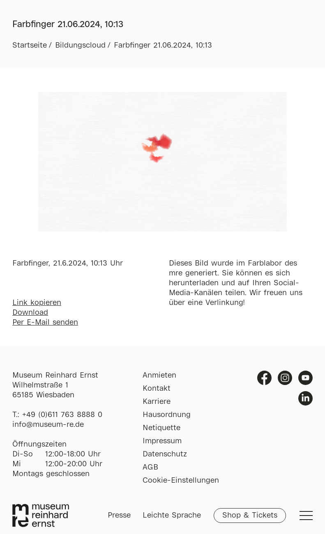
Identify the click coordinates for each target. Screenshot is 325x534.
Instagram (285, 378)
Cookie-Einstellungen (181, 480)
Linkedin (305, 398)
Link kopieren (36, 303)
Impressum (162, 441)
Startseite (29, 45)
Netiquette (161, 428)
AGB (150, 467)
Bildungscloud (80, 45)
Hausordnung (167, 415)
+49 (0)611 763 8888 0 (62, 415)
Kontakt (157, 388)
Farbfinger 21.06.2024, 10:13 (163, 45)
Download (30, 312)
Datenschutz (165, 454)
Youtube (305, 378)
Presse (119, 515)
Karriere (157, 402)
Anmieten (159, 375)
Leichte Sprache (172, 515)
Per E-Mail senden (45, 322)
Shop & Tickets (249, 515)
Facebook (264, 378)
